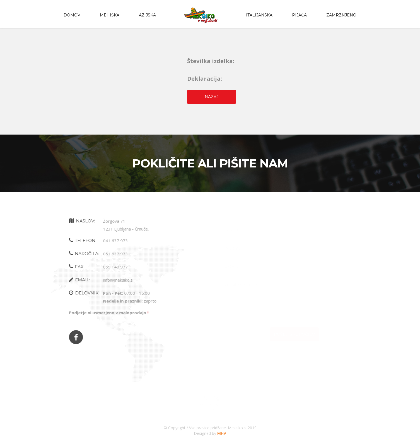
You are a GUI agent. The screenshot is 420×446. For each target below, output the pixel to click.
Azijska (147, 15)
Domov (72, 15)
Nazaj (211, 96)
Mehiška (109, 15)
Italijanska (259, 15)
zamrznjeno (341, 15)
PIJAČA (299, 15)
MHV (221, 433)
